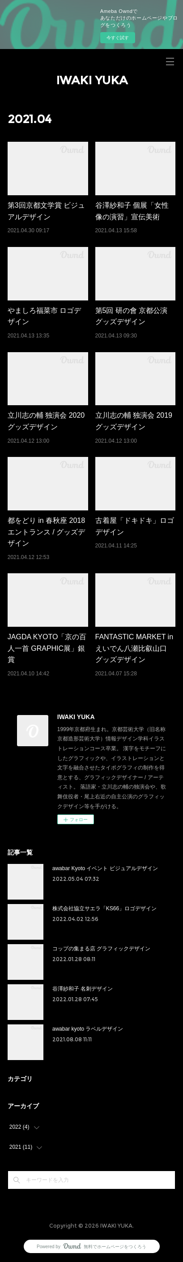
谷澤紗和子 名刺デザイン (82, 989)
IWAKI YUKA (92, 80)
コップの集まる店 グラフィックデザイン (101, 948)
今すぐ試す (117, 37)
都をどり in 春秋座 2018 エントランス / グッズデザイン (46, 532)
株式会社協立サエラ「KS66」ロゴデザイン (104, 908)
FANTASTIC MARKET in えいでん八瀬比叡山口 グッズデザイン (134, 648)
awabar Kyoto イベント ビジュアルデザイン (105, 868)
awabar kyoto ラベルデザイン (87, 1029)
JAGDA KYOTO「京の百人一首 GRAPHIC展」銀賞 (47, 648)
